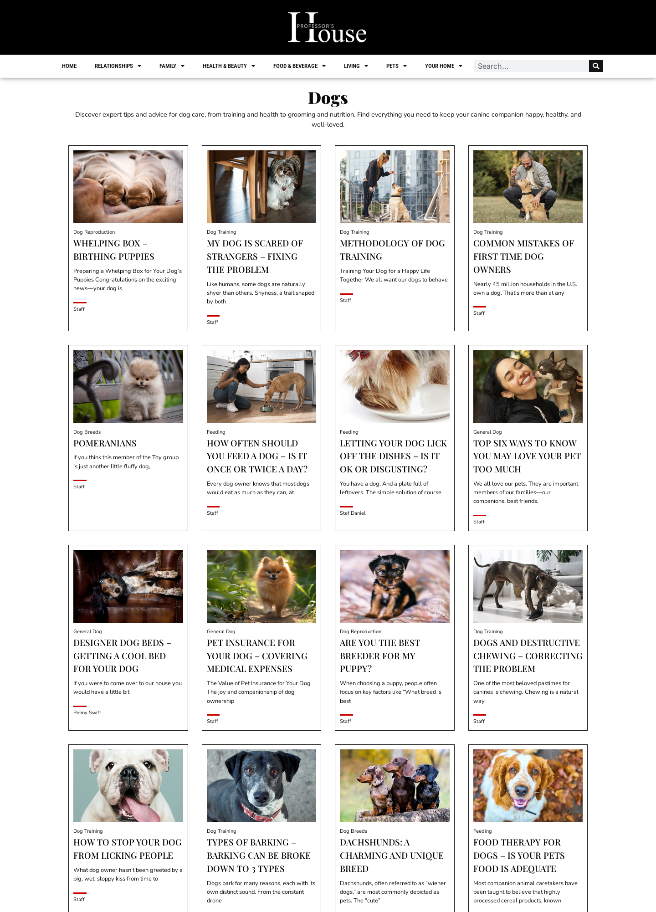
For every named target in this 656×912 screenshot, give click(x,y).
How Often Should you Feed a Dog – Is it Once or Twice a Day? (257, 456)
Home (69, 65)
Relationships (118, 66)
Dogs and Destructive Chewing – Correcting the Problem (528, 655)
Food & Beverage (300, 66)
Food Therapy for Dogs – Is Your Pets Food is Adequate (519, 855)
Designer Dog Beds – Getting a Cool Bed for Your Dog (122, 655)
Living (356, 66)
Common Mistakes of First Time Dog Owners (523, 256)
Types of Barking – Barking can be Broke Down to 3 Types (259, 855)
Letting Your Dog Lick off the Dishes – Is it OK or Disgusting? (393, 456)
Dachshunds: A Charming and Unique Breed (392, 855)
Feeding (216, 432)
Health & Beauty (229, 66)
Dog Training (221, 232)
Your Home (444, 66)
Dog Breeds (87, 432)
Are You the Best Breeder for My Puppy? (380, 655)
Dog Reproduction (94, 232)
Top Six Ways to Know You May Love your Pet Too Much (527, 456)
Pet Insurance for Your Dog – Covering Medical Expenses (257, 655)
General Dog (487, 432)
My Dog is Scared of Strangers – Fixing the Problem (255, 256)
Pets (397, 66)
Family (172, 66)
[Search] (596, 66)
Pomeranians (105, 443)
